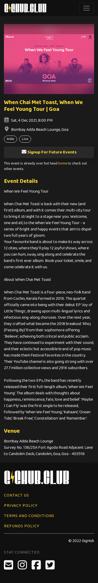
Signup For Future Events (49, 152)
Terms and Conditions (29, 516)
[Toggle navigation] (86, 8)
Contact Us (16, 495)
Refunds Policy (21, 526)
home (62, 163)
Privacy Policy (21, 505)
